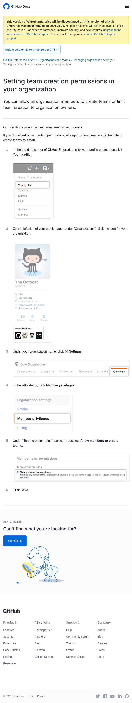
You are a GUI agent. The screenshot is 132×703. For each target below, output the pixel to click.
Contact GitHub (75, 656)
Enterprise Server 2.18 (32, 49)
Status (70, 650)
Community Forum (77, 636)
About (101, 630)
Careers (102, 643)
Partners (40, 636)
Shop (100, 656)
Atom (38, 643)
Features (8, 630)
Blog (100, 636)
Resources (10, 663)
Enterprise (9, 643)
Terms (31, 696)
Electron (40, 650)
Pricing (7, 656)
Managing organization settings (93, 60)
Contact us (15, 540)
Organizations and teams (54, 60)
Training (71, 643)
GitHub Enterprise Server (18, 60)
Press (101, 650)
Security (8, 636)
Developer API (44, 630)
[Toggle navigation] (127, 6)
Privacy (41, 696)
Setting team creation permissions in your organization (37, 64)
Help (69, 630)
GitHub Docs (21, 6)
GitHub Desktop (44, 656)
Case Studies (11, 650)
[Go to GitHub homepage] (11, 609)
